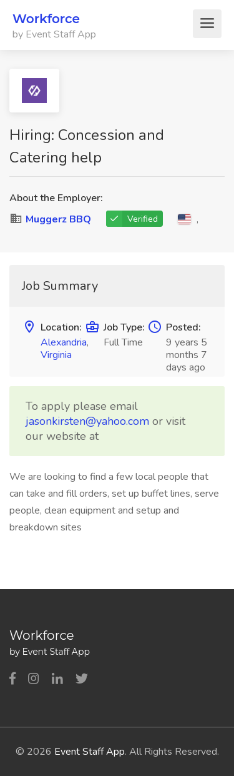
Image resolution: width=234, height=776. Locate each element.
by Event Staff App (54, 34)
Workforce (46, 18)
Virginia (56, 355)
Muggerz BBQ (58, 219)
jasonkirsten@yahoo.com (87, 421)
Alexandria (64, 342)
